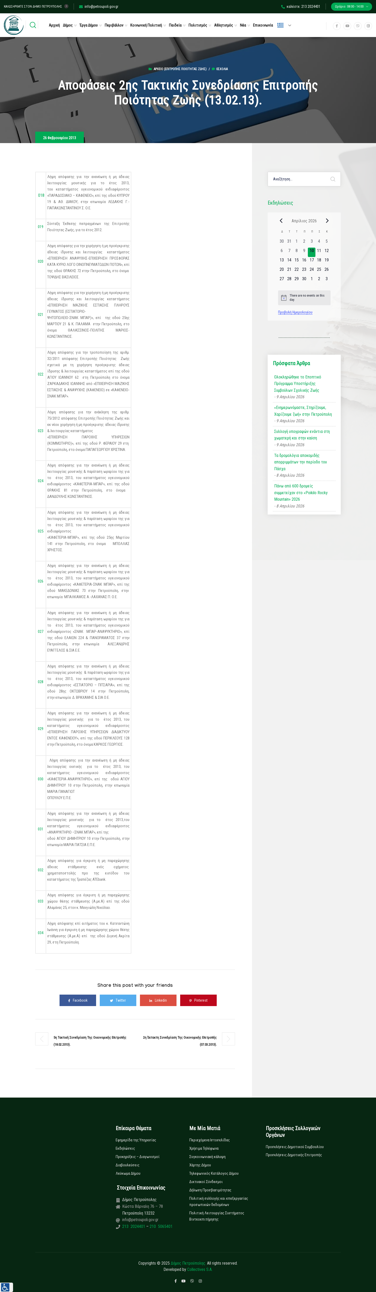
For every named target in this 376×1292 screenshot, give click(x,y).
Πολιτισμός (198, 25)
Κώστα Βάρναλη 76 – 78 (142, 1206)
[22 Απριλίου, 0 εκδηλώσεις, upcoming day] (297, 271)
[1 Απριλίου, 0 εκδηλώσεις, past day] (297, 243)
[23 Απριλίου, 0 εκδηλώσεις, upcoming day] (304, 271)
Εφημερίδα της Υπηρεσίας (136, 1140)
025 (40, 531)
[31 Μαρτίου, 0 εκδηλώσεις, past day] (289, 243)
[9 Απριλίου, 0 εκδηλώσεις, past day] (304, 252)
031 (40, 829)
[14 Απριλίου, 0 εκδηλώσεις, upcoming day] (289, 261)
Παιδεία (175, 25)
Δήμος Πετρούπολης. (188, 1263)
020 (40, 261)
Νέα (243, 25)
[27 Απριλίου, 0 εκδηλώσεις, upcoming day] (282, 280)
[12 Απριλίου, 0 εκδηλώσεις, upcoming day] (327, 252)
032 (40, 870)
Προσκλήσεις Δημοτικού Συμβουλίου (295, 1146)
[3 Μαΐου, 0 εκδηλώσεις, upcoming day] (327, 280)
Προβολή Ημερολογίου (295, 312)
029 (40, 728)
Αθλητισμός (223, 25)
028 (40, 681)
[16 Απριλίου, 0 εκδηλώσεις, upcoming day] (304, 261)
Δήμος (68, 25)
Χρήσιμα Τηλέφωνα (204, 1148)
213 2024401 (134, 1226)
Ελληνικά (280, 25)
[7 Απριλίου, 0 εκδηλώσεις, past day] (289, 252)
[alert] (304, 297)
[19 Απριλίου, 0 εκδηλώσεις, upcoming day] (327, 261)
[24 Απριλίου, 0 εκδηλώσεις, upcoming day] (311, 271)
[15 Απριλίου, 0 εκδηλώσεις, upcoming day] (297, 261)
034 (40, 932)
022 (40, 374)
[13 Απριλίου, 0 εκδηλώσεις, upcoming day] (282, 261)
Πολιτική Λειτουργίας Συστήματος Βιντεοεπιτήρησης (216, 1216)
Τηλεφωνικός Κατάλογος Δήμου (214, 1173)
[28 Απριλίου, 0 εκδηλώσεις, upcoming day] (289, 280)
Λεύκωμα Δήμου (128, 1173)
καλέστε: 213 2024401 (300, 6)
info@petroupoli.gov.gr (98, 6)
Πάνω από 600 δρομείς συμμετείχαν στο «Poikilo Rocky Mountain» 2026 (301, 492)
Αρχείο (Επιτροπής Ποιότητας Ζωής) (180, 69)
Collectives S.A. (200, 1269)
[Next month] (327, 221)
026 (40, 581)
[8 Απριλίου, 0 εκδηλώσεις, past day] (297, 252)
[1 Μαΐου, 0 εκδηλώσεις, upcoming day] (311, 280)
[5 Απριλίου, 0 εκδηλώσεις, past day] (327, 243)
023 (40, 430)
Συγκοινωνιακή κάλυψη (207, 1156)
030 (40, 779)
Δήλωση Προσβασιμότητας (210, 1190)
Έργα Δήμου (89, 25)
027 (40, 631)
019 (40, 226)
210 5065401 (161, 1226)
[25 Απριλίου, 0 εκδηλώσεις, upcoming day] (319, 271)
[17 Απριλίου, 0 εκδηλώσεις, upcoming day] (311, 261)
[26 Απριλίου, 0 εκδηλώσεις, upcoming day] (327, 271)
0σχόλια (220, 69)
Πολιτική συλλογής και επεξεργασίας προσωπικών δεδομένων (218, 1201)
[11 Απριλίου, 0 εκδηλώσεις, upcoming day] (319, 252)
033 (40, 901)
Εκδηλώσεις (125, 1148)
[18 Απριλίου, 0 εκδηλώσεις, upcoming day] (319, 261)
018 (41, 195)
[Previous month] (281, 221)
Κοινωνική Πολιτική (146, 25)
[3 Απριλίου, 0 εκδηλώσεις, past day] (311, 243)
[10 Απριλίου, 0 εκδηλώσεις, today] (311, 252)
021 (40, 314)
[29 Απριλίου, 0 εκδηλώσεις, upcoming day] (297, 280)
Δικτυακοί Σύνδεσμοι (206, 1181)
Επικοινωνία (263, 25)
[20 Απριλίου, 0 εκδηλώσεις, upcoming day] (282, 271)
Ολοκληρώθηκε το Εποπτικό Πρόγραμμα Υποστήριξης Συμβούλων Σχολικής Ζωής (297, 384)
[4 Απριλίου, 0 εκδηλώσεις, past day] (319, 243)
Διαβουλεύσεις (127, 1165)
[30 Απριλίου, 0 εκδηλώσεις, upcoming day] (304, 280)
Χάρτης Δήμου (200, 1165)
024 (40, 481)
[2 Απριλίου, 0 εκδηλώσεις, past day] (304, 243)
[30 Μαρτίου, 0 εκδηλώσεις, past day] (282, 243)
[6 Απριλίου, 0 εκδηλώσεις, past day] (282, 252)
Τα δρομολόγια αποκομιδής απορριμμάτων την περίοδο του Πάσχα (300, 462)
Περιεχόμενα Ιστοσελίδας (209, 1140)
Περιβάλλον (114, 25)
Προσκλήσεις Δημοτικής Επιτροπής (294, 1155)
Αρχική (54, 25)
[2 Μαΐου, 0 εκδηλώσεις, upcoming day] (319, 280)
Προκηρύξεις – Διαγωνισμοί (138, 1156)
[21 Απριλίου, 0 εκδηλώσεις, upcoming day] (289, 271)
